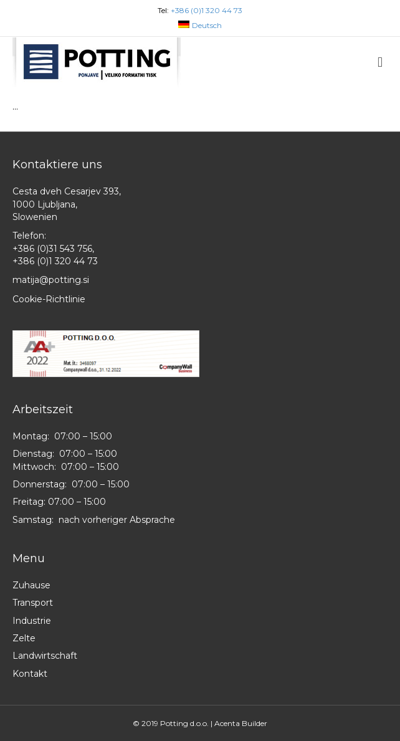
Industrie (31, 620)
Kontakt (29, 673)
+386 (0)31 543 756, (53, 248)
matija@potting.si (50, 279)
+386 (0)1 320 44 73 (206, 10)
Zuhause (31, 585)
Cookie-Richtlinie (48, 299)
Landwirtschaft (44, 655)
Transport (32, 602)
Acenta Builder (240, 723)
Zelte (24, 638)
